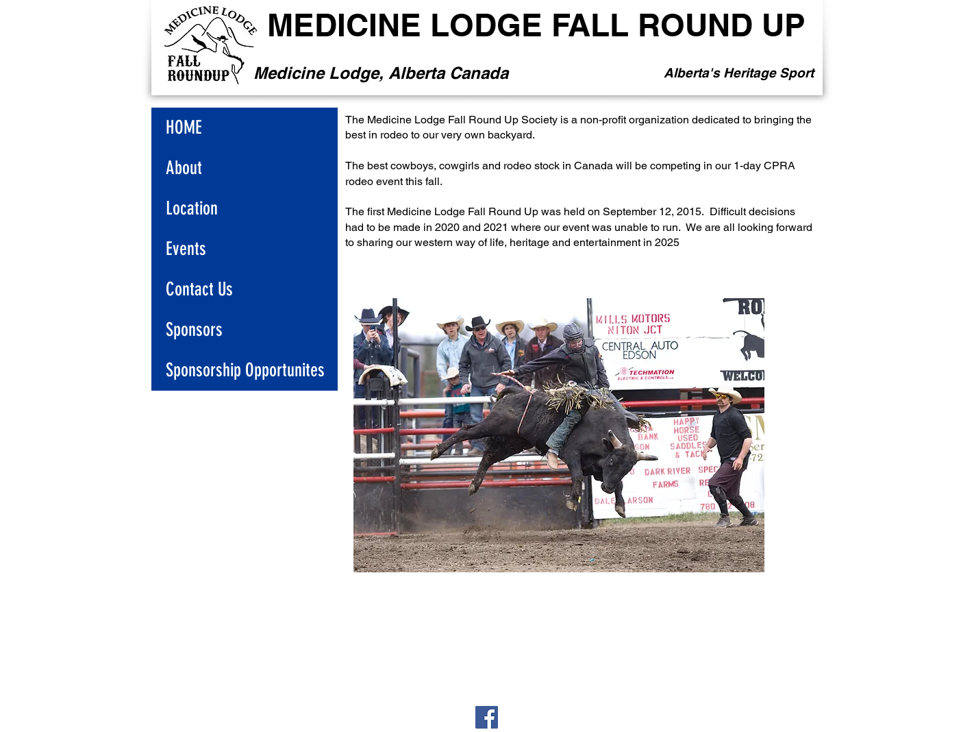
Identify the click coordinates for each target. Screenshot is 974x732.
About (184, 168)
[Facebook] (486, 717)
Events (186, 249)
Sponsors (194, 330)
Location (192, 208)
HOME (184, 127)
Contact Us (199, 289)
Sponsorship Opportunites (245, 370)
